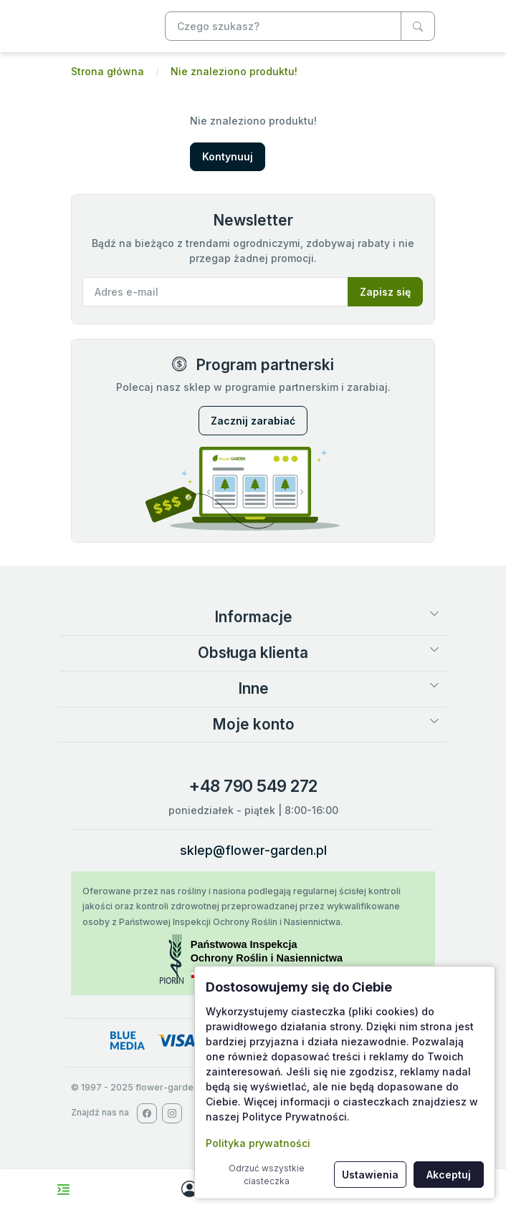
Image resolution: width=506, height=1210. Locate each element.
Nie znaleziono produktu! (234, 71)
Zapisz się (385, 292)
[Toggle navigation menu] (63, 1189)
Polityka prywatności (258, 1143)
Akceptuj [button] (448, 1174)
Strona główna (107, 71)
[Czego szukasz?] (418, 26)
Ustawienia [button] (370, 1174)
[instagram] (172, 1113)
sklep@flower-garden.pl (253, 850)
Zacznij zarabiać (253, 421)
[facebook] (147, 1113)
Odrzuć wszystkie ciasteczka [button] (267, 1174)
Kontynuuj (227, 156)
